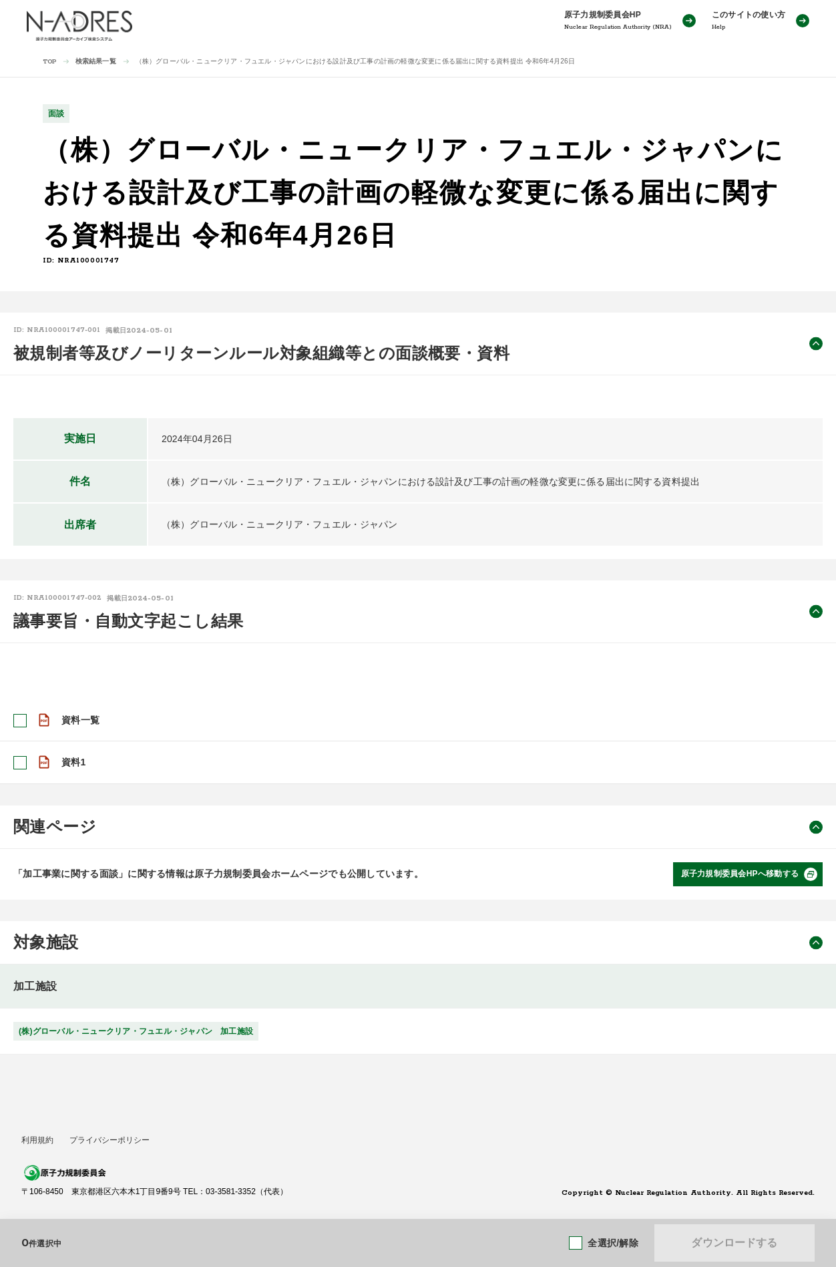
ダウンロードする (734, 1242)
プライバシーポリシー (109, 1140)
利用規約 (37, 1140)
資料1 (73, 762)
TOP (50, 61)
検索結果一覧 (95, 61)
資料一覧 (80, 720)
